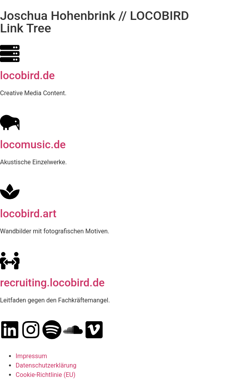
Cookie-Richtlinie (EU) (45, 374)
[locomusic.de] (10, 122)
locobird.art (28, 213)
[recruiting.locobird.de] (10, 260)
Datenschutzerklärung (46, 365)
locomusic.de (33, 144)
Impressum (31, 356)
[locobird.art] (10, 191)
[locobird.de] (10, 53)
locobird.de (27, 75)
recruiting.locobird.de (52, 282)
